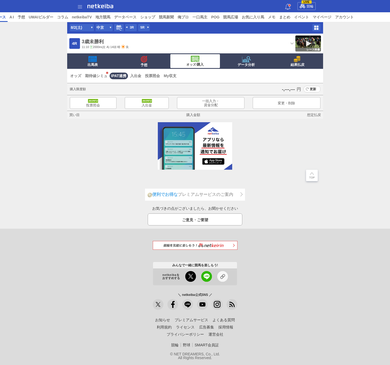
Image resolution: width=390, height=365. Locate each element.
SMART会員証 (207, 345)
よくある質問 (223, 320)
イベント (342, 17)
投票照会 (152, 76)
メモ (312, 17)
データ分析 (246, 61)
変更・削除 (286, 103)
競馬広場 (271, 17)
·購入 (195, 61)
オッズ (75, 76)
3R (132, 27)
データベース (166, 17)
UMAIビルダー (82, 17)
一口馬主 (241, 17)
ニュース (24, 17)
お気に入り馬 (294, 17)
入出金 (135, 76)
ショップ (188, 17)
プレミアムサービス (191, 320)
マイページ (363, 17)
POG (256, 17)
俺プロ (224, 17)
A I (52, 17)
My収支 (170, 76)
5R (142, 27)
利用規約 (164, 327)
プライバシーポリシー (185, 334)
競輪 (306, 5)
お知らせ (162, 320)
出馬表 (92, 61)
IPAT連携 (119, 76)
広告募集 (206, 327)
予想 (62, 17)
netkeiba (100, 6)
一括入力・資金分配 (210, 103)
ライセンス (185, 327)
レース (41, 17)
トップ (7, 17)
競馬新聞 (207, 17)
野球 (186, 345)
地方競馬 (143, 17)
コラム (103, 17)
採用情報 (225, 327)
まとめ (325, 17)
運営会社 (215, 334)
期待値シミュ (96, 76)
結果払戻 (297, 61)
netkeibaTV (123, 17)
